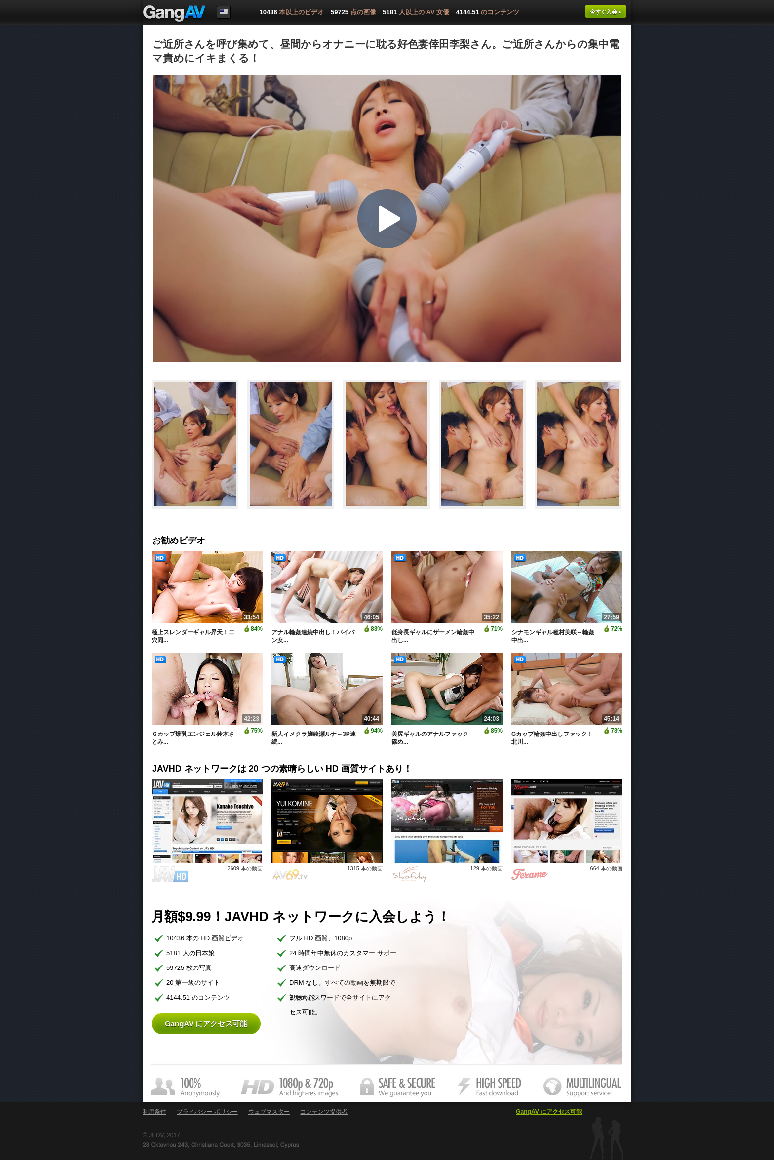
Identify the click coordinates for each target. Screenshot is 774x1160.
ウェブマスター (269, 1111)
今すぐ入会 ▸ (605, 12)
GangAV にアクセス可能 (206, 1023)
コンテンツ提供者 (324, 1111)
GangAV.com (174, 14)
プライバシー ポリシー (207, 1111)
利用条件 (154, 1111)
